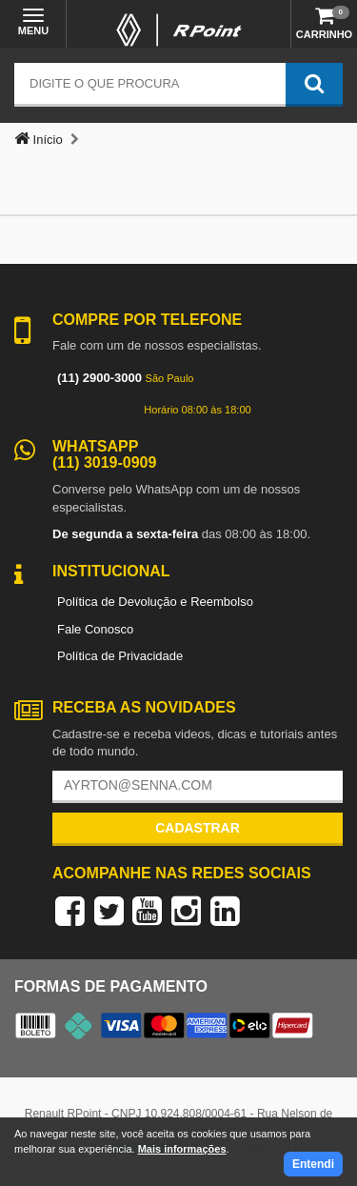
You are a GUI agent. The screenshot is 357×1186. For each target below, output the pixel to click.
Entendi (313, 1164)
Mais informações (182, 1149)
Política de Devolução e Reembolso (155, 601)
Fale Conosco (95, 629)
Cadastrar (197, 827)
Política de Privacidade (120, 656)
